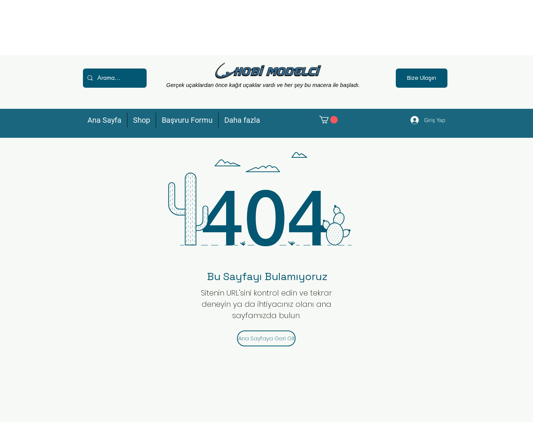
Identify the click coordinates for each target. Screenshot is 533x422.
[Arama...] (114, 78)
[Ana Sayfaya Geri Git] (266, 338)
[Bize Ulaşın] (421, 78)
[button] (328, 119)
